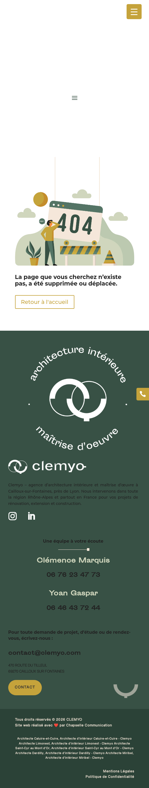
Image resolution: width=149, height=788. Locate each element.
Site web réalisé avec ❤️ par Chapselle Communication (63, 725)
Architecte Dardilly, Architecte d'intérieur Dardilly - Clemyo (60, 753)
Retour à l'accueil (44, 302)
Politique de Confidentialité (110, 776)
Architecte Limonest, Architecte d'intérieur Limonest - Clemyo (66, 743)
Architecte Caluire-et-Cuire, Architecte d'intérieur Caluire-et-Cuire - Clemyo (74, 738)
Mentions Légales (118, 771)
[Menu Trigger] (134, 11)
